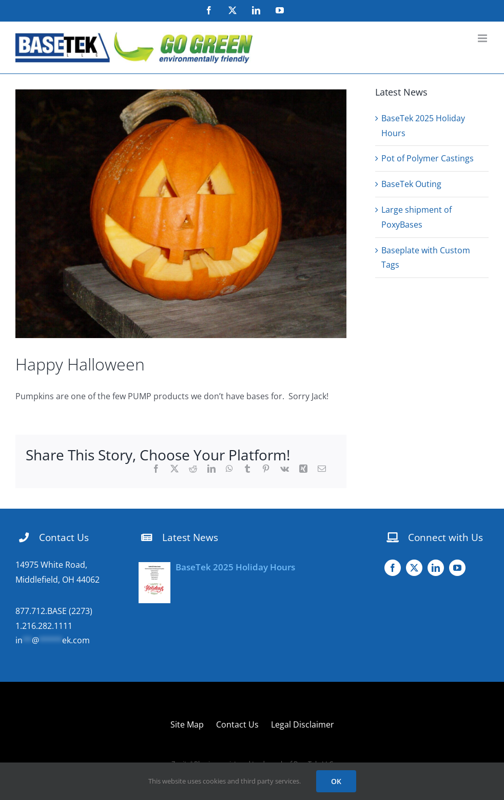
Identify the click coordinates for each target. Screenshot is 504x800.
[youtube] (457, 568)
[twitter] (414, 568)
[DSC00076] (180, 213)
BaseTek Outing (411, 184)
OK (336, 781)
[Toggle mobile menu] (483, 38)
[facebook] (392, 568)
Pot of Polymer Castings (427, 158)
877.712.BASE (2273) (53, 611)
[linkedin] (436, 568)
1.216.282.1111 (43, 625)
